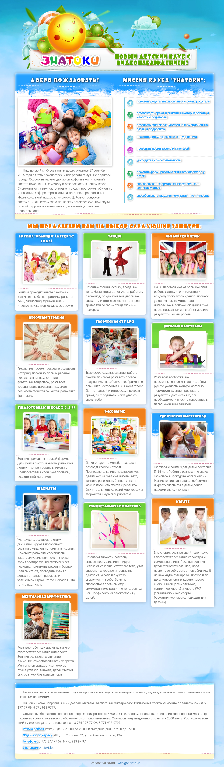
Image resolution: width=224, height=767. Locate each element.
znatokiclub (46, 748)
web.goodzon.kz (129, 763)
